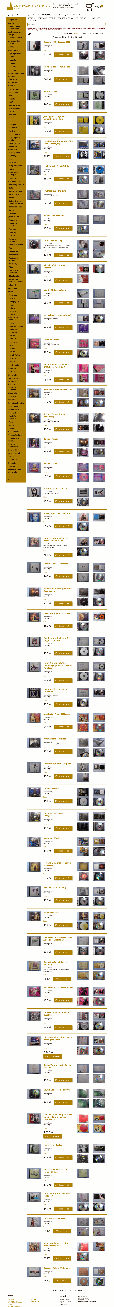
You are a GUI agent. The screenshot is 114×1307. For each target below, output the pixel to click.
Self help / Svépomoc (12, 382)
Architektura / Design (14, 33)
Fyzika (11, 169)
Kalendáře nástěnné (12, 224)
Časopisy (12, 70)
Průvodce (12, 361)
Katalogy (12, 229)
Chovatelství (13, 89)
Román (11, 371)
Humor (11, 210)
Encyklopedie (14, 134)
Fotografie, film (15, 165)
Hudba (11, 198)
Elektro (11, 131)
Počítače (12, 311)
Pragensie (12, 342)
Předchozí (57, 37)
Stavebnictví (13, 409)
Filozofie (12, 162)
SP (9, 476)
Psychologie (13, 365)
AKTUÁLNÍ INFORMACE (90, 18)
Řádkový (76, 33)
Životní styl (13, 456)
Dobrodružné (14, 105)
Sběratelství (13, 375)
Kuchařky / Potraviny (13, 240)
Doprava (12, 114)
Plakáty (11, 308)
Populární (12, 338)
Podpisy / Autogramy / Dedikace (13, 317)
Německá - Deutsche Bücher (15, 280)
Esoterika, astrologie (12, 147)
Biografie (12, 60)
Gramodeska (14, 181)
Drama (11, 118)
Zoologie (12, 463)
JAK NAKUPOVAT (13, 1301)
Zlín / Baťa (12, 460)
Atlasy (11, 47)
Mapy (10, 248)
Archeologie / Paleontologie (14, 27)
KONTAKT (31, 20)
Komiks (11, 235)
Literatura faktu (15, 244)
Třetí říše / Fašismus (13, 417)
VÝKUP (52, 18)
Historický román (16, 184)
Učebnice (12, 422)
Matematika (13, 254)
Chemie (11, 85)
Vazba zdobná (14, 432)
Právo (10, 345)
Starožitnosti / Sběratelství (14, 470)
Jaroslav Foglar (14, 217)
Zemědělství (13, 450)
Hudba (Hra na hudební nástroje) (16, 202)
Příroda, (11, 352)
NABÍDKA (31, 18)
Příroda (11, 348)
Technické (12, 413)
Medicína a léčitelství (13, 259)
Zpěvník (11, 466)
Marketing (13, 251)
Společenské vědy (16, 403)
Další (79, 37)
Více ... (45, 50)
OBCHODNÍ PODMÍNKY (68, 18)
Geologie (12, 178)
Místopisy (12, 263)
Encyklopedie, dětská (14, 138)
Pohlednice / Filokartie (13, 330)
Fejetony (12, 155)
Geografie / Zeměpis (13, 173)
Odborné (12, 285)
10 (76, 36)
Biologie (11, 63)
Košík (94, 7)
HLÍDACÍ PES (35, 1301)
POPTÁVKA (42, 18)
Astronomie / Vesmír (14, 42)
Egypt (10, 121)
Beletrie (11, 57)
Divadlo (11, 99)
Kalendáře (12, 220)
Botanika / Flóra (15, 66)
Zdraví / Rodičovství (13, 445)
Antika (11, 23)
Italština (12, 213)
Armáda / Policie (15, 38)
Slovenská (12, 393)
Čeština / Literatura (12, 77)
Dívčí (10, 102)
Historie (11, 188)
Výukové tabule (15, 435)
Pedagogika (13, 301)
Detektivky (13, 92)
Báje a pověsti (14, 53)
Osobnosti (12, 295)
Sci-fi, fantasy (14, 378)
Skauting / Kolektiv (12, 388)
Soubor (11, 399)
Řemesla (12, 368)
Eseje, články (14, 143)
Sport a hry (13, 406)
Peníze (11, 305)
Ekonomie (12, 127)
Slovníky (12, 396)
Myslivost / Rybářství (13, 271)
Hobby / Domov (15, 191)
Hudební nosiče (15, 207)
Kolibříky (12, 232)
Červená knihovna (16, 73)
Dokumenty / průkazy (14, 110)
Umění (11, 425)
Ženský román (14, 453)
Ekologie (12, 124)
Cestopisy (12, 82)
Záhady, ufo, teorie (13, 439)
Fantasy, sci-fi (14, 152)
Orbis (10, 291)
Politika (11, 335)
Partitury (12, 298)
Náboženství (13, 276)
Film (10, 159)
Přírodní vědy (14, 355)
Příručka (12, 358)
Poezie (11, 323)
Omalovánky (14, 288)
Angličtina (12, 20)
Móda (10, 267)
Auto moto (13, 50)
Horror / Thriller (15, 194)
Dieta (10, 95)
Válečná (11, 428)
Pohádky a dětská (16, 326)
